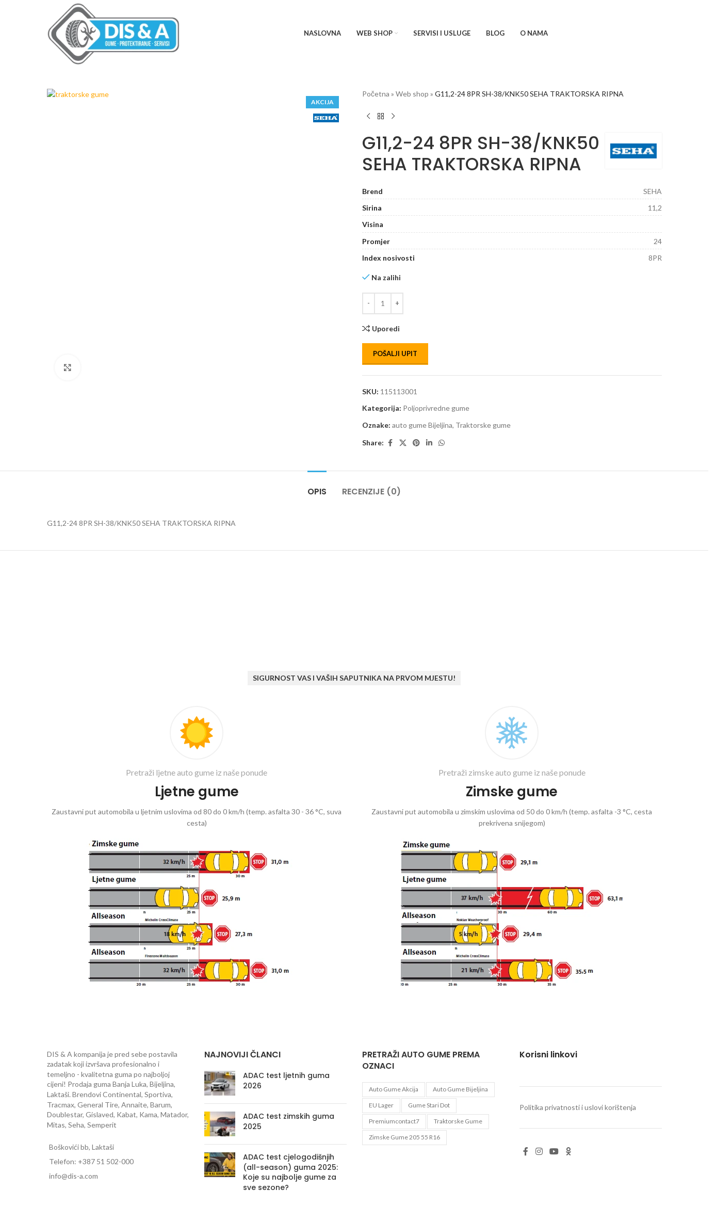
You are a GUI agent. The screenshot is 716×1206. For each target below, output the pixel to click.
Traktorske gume (483, 425)
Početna (375, 93)
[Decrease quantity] (368, 303)
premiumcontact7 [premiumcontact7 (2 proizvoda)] (394, 1121)
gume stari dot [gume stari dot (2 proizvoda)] (429, 1105)
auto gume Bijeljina (422, 425)
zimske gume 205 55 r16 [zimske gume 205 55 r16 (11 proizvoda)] (404, 1137)
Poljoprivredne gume (436, 408)
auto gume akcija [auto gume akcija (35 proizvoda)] (393, 1089)
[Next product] (393, 116)
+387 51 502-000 (106, 1161)
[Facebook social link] (390, 443)
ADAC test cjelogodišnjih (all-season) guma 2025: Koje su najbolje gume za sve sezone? (290, 1172)
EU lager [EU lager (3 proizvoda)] (381, 1105)
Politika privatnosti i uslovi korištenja (577, 1107)
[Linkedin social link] (429, 443)
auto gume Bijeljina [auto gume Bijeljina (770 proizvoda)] (460, 1089)
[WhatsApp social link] (441, 443)
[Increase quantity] (396, 303)
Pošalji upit (395, 353)
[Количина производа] (382, 303)
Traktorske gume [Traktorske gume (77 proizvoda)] (458, 1121)
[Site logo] (114, 32)
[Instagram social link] (539, 1152)
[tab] (317, 486)
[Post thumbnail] (219, 1083)
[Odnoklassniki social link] (568, 1152)
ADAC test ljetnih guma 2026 (286, 1080)
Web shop (412, 93)
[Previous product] (368, 116)
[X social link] (403, 443)
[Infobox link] (197, 849)
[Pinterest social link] (416, 443)
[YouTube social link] (554, 1152)
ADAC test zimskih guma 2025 (288, 1121)
